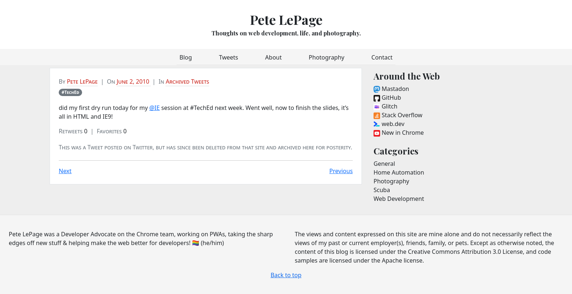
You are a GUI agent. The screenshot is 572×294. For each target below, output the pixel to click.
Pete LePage (286, 19)
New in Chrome (399, 133)
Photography (326, 57)
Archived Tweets (187, 81)
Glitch (385, 106)
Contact (382, 57)
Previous (341, 171)
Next (65, 171)
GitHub (387, 97)
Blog (185, 57)
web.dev (389, 124)
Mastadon (391, 89)
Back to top (286, 275)
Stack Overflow (398, 115)
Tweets (228, 57)
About (273, 57)
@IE (154, 108)
